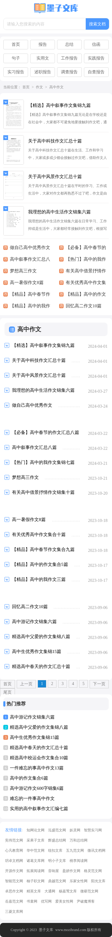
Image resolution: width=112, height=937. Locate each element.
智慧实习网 (93, 830)
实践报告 (96, 58)
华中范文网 (36, 850)
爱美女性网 (64, 901)
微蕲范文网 (89, 891)
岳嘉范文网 (14, 901)
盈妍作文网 (71, 871)
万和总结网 (79, 840)
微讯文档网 (96, 850)
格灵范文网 (93, 871)
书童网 (32, 901)
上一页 (26, 684)
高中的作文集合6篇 (29, 778)
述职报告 (42, 72)
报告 (43, 44)
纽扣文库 (55, 850)
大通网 (50, 891)
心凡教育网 (14, 850)
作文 (39, 87)
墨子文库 (46, 930)
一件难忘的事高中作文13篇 (37, 768)
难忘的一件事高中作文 (32, 798)
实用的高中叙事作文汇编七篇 (39, 808)
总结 (69, 44)
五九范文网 (75, 850)
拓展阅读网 (36, 871)
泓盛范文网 (57, 830)
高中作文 (56, 87)
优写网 (46, 901)
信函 (96, 44)
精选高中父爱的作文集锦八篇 (39, 727)
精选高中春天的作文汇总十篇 (39, 747)
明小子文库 (57, 861)
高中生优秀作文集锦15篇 (34, 737)
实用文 (42, 58)
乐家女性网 (79, 881)
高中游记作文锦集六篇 (32, 717)
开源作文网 (14, 871)
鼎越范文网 (57, 881)
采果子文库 (36, 840)
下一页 (99, 684)
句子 (16, 58)
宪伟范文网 (14, 840)
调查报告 (69, 72)
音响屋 (53, 871)
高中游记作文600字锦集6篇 (37, 788)
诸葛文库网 (36, 861)
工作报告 (69, 58)
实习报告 (15, 72)
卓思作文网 (14, 891)
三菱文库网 (14, 911)
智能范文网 (14, 881)
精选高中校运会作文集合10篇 (39, 757)
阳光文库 (98, 881)
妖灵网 (75, 830)
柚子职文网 (36, 881)
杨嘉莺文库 (68, 891)
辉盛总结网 (57, 840)
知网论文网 (36, 830)
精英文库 (34, 891)
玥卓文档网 (14, 861)
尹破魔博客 (86, 901)
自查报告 (96, 72)
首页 (16, 44)
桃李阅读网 (79, 861)
